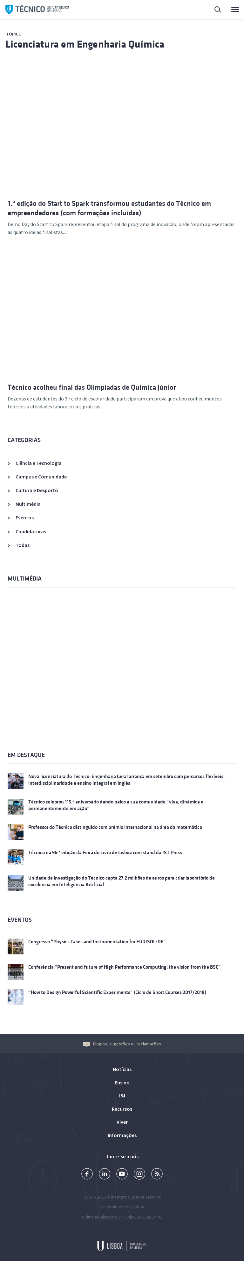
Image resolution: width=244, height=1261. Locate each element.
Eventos (25, 517)
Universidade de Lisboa (122, 1207)
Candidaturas (31, 531)
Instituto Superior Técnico (135, 1197)
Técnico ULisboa (37, 9)
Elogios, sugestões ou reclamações (122, 1044)
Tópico (14, 34)
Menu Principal (235, 11)
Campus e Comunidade (41, 476)
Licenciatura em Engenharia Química (84, 44)
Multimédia (28, 504)
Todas (23, 545)
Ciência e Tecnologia (39, 463)
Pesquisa (218, 10)
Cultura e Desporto (37, 490)
